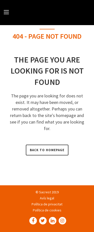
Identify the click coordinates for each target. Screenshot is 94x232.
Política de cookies (47, 210)
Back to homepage (47, 150)
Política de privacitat (47, 204)
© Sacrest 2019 (47, 192)
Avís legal (47, 198)
